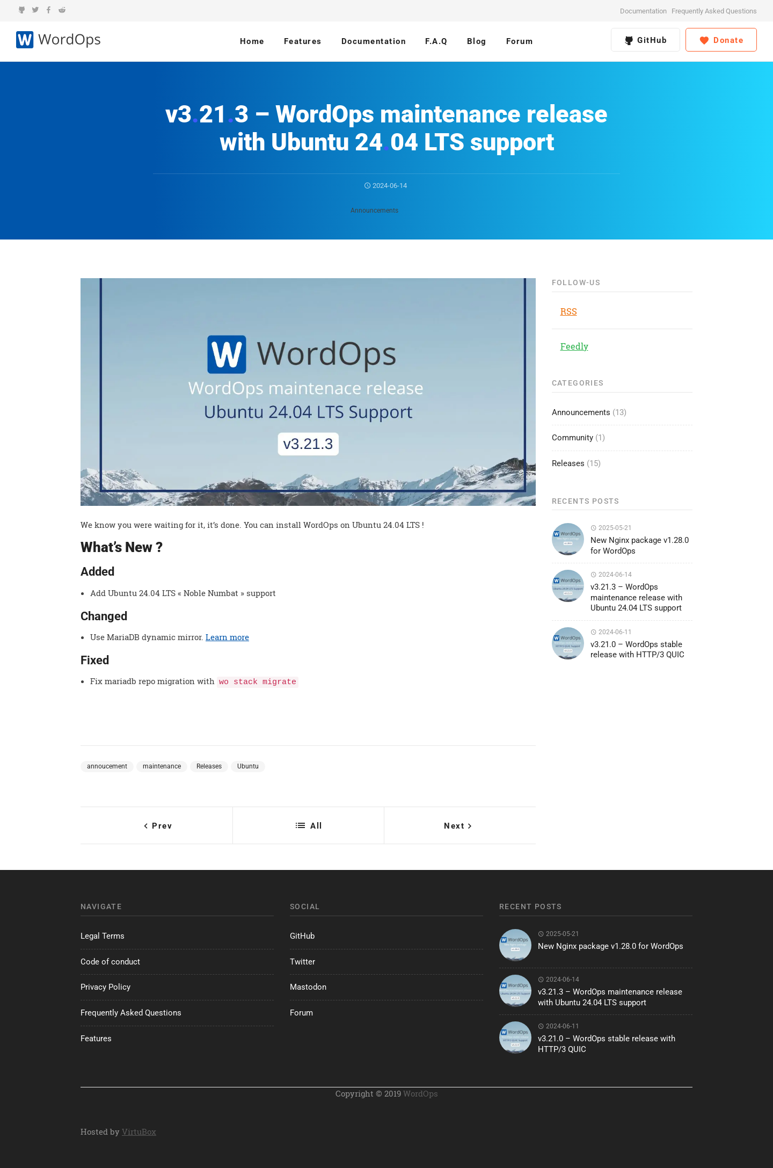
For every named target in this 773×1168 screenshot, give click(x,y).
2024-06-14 (385, 186)
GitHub (645, 40)
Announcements (374, 210)
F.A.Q (436, 41)
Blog (477, 41)
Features (303, 41)
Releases (209, 764)
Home (252, 41)
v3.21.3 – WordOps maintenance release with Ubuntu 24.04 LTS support (636, 597)
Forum (520, 41)
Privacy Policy (105, 985)
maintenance (162, 764)
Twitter (302, 960)
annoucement (107, 764)
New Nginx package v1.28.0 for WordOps (610, 944)
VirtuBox (139, 1130)
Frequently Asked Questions (714, 11)
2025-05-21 (611, 528)
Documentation (643, 11)
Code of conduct (110, 960)
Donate (721, 40)
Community (572, 437)
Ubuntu (248, 764)
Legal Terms (103, 934)
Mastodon (308, 985)
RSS (568, 311)
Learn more (227, 637)
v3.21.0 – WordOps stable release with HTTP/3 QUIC (637, 650)
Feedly (574, 346)
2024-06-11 (611, 632)
